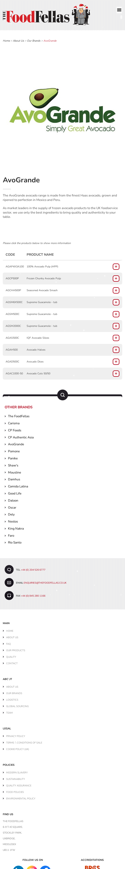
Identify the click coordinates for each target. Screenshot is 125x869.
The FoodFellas (18, 415)
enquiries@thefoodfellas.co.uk (45, 581)
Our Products (15, 649)
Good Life (14, 492)
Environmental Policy (20, 797)
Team (9, 711)
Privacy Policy (15, 735)
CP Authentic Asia (21, 436)
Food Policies (15, 790)
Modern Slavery (17, 771)
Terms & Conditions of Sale (24, 741)
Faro (11, 534)
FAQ (8, 642)
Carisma (14, 422)
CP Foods (14, 429)
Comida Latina (18, 485)
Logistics (12, 698)
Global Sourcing (17, 705)
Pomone (14, 450)
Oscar (12, 506)
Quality (11, 655)
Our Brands (33, 39)
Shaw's (13, 464)
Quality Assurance (18, 784)
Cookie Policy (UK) (17, 748)
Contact (12, 662)
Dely (11, 513)
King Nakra (16, 527)
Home (6, 39)
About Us (18, 39)
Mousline (14, 471)
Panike (13, 457)
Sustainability (15, 778)
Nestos (13, 520)
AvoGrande (16, 443)
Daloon (13, 499)
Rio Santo (14, 541)
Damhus (14, 478)
